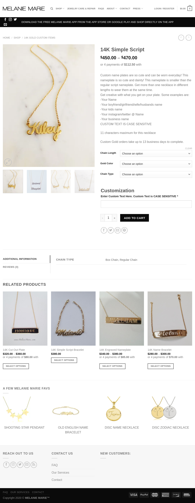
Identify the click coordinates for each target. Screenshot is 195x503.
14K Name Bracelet (159, 349)
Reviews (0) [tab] (10, 267)
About (112, 8)
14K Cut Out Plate (14, 349)
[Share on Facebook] (104, 230)
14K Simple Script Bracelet (67, 349)
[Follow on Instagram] (10, 19)
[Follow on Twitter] (15, 19)
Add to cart (134, 218)
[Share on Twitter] (111, 230)
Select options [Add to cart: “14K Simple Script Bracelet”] (64, 360)
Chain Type (106, 174)
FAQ (55, 465)
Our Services (60, 472)
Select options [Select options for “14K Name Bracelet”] (161, 366)
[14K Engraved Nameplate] (121, 318)
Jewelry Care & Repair (81, 8)
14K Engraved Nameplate (115, 349)
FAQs (101, 8)
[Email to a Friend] (117, 230)
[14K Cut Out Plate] (25, 318)
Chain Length (108, 153)
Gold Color (106, 163)
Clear (188, 148)
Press (138, 8)
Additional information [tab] (20, 259)
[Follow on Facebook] (5, 19)
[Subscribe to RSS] (34, 465)
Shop (60, 8)
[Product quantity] (108, 218)
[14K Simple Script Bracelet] (73, 318)
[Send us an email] (5, 24)
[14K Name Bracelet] (170, 318)
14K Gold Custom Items (39, 37)
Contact (125, 8)
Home (6, 37)
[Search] (51, 8)
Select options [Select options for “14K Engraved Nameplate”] (112, 366)
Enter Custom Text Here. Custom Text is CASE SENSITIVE (139, 196)
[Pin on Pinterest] (124, 230)
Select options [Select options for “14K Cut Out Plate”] (16, 366)
